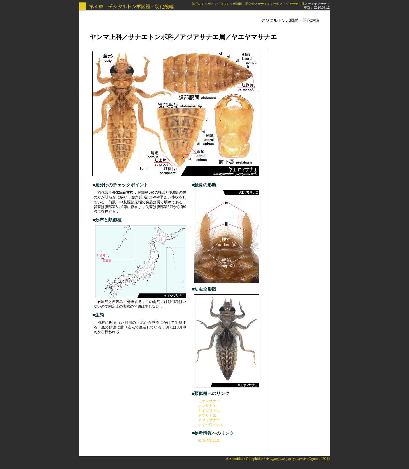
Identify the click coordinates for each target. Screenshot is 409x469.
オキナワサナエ (211, 425)
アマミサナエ (209, 420)
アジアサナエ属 (294, 4)
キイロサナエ (209, 411)
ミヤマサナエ (209, 401)
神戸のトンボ (201, 4)
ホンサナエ (207, 406)
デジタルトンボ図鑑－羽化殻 (234, 4)
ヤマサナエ (207, 415)
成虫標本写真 (209, 440)
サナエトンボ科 (269, 4)
